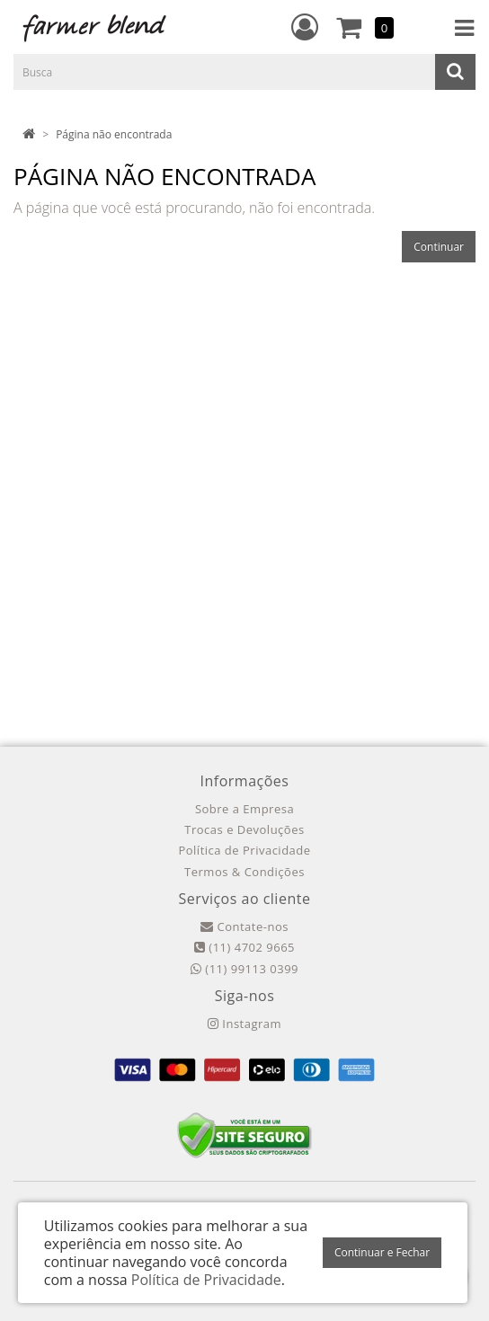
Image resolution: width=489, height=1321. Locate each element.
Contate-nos (244, 926)
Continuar (438, 246)
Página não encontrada (114, 134)
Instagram (244, 1023)
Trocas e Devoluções (244, 829)
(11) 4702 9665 (244, 947)
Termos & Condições (244, 872)
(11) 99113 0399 (244, 969)
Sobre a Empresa (244, 809)
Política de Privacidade (244, 850)
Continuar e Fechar (382, 1252)
